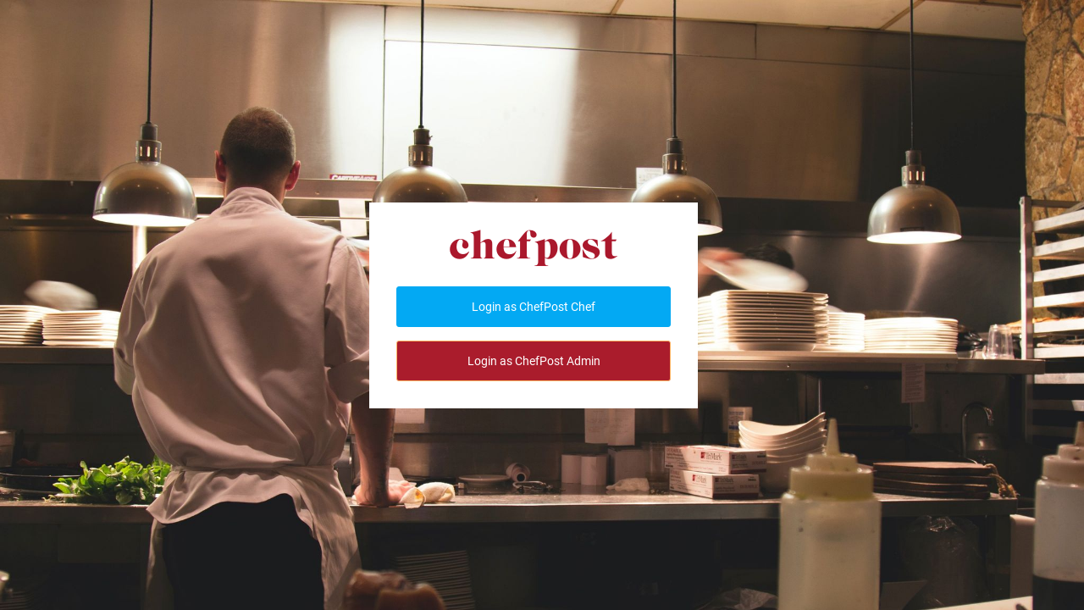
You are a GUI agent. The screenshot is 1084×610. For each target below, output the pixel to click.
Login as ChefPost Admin (533, 361)
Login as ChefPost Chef (533, 306)
